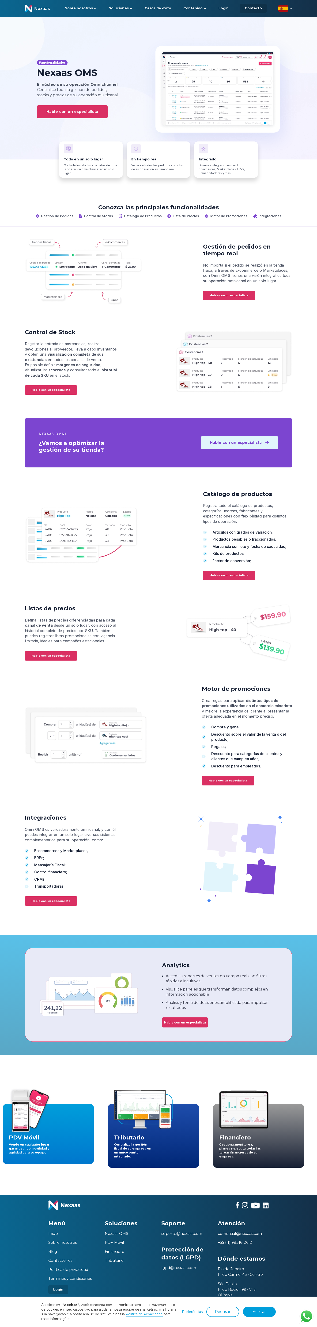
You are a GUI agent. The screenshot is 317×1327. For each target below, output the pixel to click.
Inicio (53, 1233)
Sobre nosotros (62, 1242)
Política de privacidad (68, 1269)
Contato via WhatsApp (306, 1316)
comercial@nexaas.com (240, 1233)
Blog (52, 1251)
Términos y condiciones (70, 1278)
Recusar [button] (222, 1311)
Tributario (114, 1260)
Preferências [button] (192, 1312)
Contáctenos (60, 1260)
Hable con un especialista (72, 111)
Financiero (114, 1251)
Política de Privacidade (144, 1314)
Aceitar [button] (259, 1311)
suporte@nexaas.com (181, 1233)
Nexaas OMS (116, 1233)
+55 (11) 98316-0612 (235, 1242)
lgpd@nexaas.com (178, 1268)
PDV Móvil (114, 1242)
